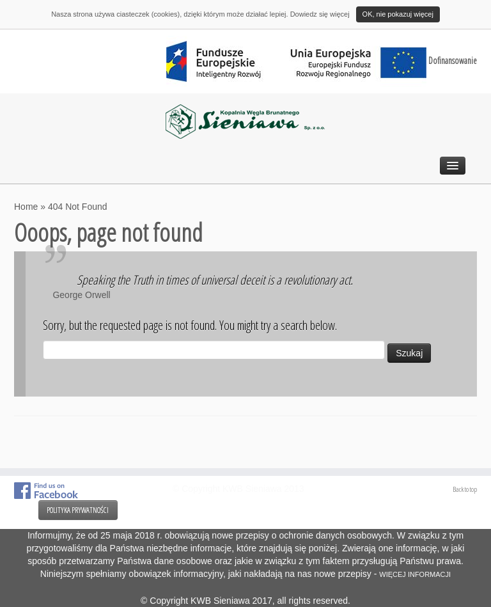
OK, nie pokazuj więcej (397, 14)
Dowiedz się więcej (320, 14)
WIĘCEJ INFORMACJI (415, 574)
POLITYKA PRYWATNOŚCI (78, 510)
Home (26, 206)
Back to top (465, 489)
